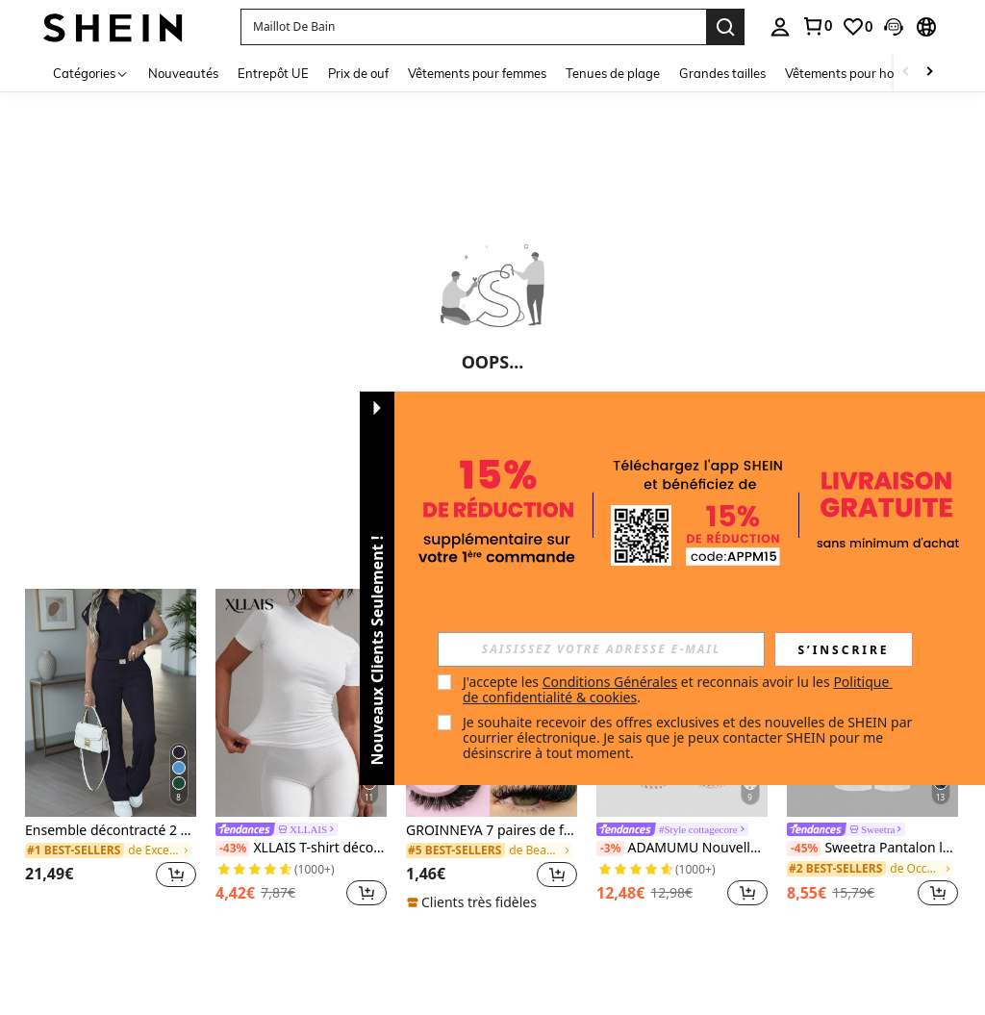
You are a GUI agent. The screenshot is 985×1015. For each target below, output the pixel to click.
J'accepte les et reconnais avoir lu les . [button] (678, 689)
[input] (601, 649)
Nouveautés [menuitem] (183, 73)
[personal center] (780, 26)
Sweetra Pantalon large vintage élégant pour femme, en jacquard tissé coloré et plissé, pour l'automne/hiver (872, 848)
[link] (816, 26)
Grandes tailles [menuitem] (722, 73)
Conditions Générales (610, 681)
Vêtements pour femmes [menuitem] (477, 73)
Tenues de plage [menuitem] (613, 73)
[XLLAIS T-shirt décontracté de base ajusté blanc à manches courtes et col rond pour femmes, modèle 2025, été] (301, 703)
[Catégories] (91, 72)
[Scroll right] (929, 72)
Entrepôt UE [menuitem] (273, 73)
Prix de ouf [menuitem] (358, 73)
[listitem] (110, 750)
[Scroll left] (906, 72)
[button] (473, 27)
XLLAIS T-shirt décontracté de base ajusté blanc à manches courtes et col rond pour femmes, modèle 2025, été (301, 848)
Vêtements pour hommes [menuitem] (856, 73)
